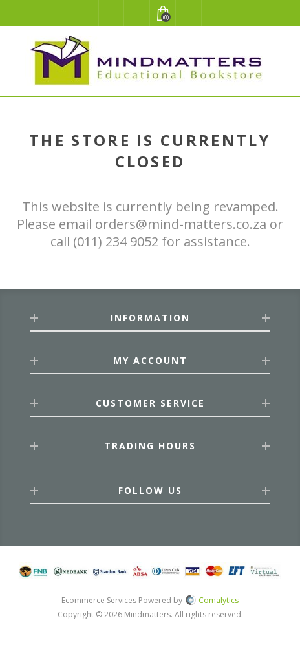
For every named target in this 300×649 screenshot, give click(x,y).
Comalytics (212, 600)
